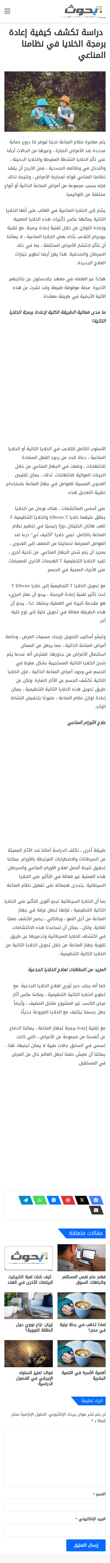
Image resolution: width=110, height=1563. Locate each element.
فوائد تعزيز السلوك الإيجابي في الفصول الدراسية (34, 1378)
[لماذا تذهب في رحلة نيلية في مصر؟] (81, 1305)
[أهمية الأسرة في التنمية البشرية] (81, 1353)
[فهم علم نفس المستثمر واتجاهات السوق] (81, 1257)
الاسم (99, 1494)
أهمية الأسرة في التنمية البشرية (84, 1375)
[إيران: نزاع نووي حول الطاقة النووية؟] (28, 1305)
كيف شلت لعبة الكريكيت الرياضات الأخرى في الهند (30, 1279)
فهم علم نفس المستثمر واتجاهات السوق (84, 1279)
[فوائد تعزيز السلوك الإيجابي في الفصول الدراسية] (28, 1353)
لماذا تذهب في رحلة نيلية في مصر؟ (83, 1327)
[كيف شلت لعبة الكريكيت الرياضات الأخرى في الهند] (28, 1257)
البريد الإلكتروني (91, 1518)
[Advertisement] (55, 387)
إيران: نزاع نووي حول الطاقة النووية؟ (34, 1327)
